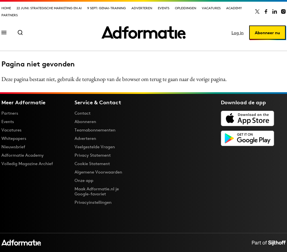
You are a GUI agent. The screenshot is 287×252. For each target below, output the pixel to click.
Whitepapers (13, 138)
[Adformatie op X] (257, 11)
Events (163, 8)
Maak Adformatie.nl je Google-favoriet (97, 191)
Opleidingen (185, 8)
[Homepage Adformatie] (143, 33)
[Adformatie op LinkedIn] (274, 11)
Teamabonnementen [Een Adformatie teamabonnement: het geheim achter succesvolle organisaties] (95, 130)
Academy (234, 8)
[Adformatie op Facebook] (266, 11)
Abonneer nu (267, 32)
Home (6, 8)
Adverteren (141, 8)
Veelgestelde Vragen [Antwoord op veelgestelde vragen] (95, 146)
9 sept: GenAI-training (106, 8)
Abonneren (85, 121)
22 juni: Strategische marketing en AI (49, 8)
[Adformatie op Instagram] (283, 11)
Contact (83, 113)
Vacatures (211, 8)
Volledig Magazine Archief (27, 163)
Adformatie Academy (22, 155)
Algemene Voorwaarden (98, 172)
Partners (9, 15)
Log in (238, 32)
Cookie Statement (92, 163)
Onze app (84, 180)
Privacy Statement (93, 155)
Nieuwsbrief (13, 146)
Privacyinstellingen (93, 202)
